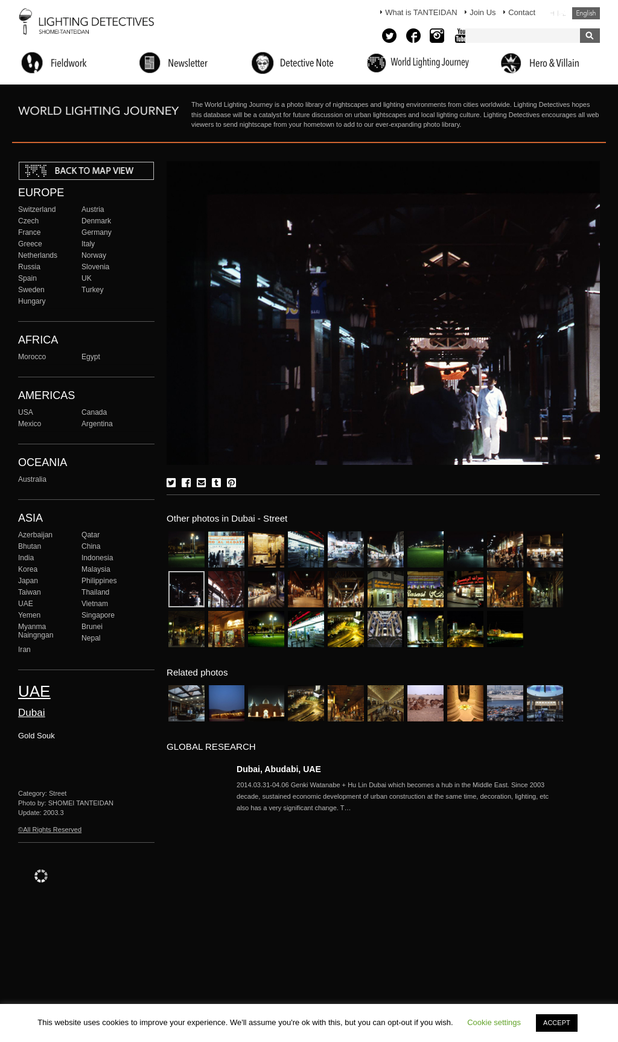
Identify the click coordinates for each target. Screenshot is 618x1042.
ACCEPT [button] (556, 1022)
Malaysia (95, 569)
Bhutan (29, 546)
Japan (28, 581)
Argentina (97, 424)
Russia (29, 267)
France (29, 232)
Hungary (32, 301)
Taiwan (29, 592)
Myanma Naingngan (35, 630)
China (91, 546)
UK (86, 278)
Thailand (95, 592)
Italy (88, 244)
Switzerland (37, 209)
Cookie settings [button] (494, 1022)
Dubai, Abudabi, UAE (279, 769)
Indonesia (97, 558)
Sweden (31, 290)
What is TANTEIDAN (421, 12)
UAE (25, 603)
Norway (93, 255)
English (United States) (586, 13)
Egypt (90, 357)
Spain (27, 278)
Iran (24, 649)
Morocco (32, 357)
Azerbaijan (35, 535)
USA (25, 412)
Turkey (92, 290)
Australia (32, 479)
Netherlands (37, 255)
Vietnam (94, 603)
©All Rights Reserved (49, 829)
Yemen (29, 615)
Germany (96, 232)
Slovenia (95, 267)
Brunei (92, 626)
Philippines (98, 581)
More (399, 796)
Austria (92, 209)
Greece (30, 244)
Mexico (29, 424)
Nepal (91, 638)
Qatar (90, 535)
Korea (27, 569)
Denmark (96, 221)
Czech (28, 221)
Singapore (98, 615)
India (26, 558)
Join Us (482, 12)
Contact (521, 12)
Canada (94, 412)
